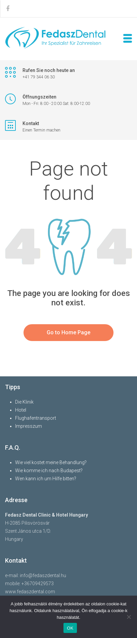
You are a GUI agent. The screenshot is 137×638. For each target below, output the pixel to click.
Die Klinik (24, 402)
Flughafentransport (35, 418)
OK (70, 628)
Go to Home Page (68, 332)
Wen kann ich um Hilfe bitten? (45, 478)
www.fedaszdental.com (30, 591)
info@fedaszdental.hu (43, 575)
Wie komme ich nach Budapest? (49, 470)
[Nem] (128, 616)
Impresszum (28, 426)
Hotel (20, 410)
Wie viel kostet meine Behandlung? (51, 462)
